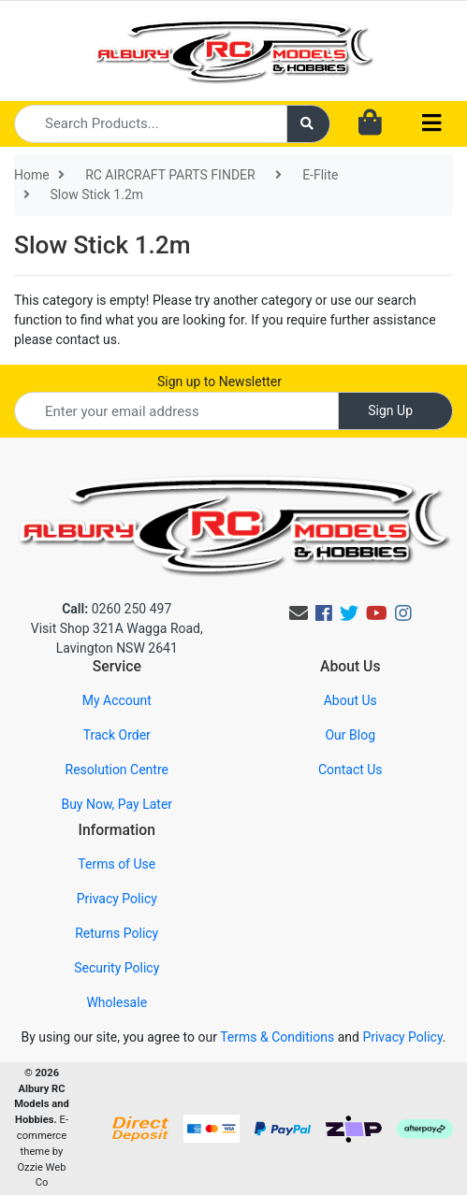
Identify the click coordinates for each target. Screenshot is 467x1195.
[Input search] (150, 124)
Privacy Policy (117, 898)
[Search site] (308, 124)
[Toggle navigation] (431, 123)
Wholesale (116, 1002)
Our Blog (350, 734)
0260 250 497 (116, 608)
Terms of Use (116, 864)
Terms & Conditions (277, 1036)
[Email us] (298, 613)
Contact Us (350, 769)
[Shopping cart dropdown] (370, 123)
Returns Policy (116, 933)
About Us (350, 700)
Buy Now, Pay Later (116, 804)
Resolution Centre (117, 769)
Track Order (117, 734)
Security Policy (116, 967)
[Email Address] (176, 411)
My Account (117, 700)
